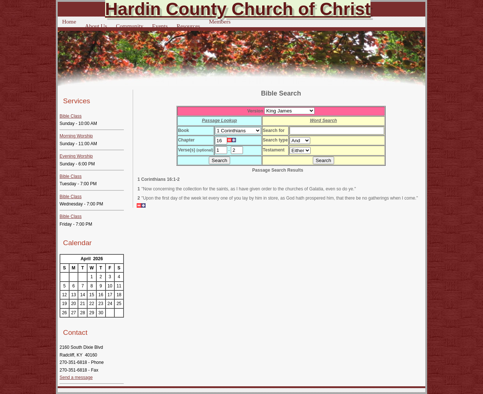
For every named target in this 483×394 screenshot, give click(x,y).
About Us (96, 26)
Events (160, 26)
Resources (188, 26)
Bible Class (71, 116)
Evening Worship (76, 156)
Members (219, 21)
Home (69, 21)
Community (129, 26)
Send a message (76, 377)
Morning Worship (76, 136)
